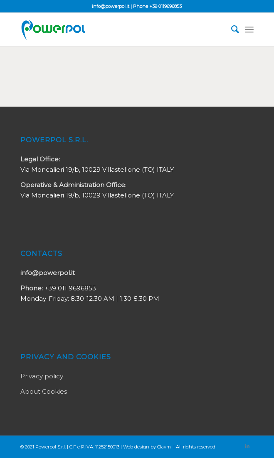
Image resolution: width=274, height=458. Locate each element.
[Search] (231, 29)
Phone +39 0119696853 (157, 6)
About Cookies (43, 391)
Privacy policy (41, 376)
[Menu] (249, 29)
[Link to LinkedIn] (247, 446)
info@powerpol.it (110, 6)
